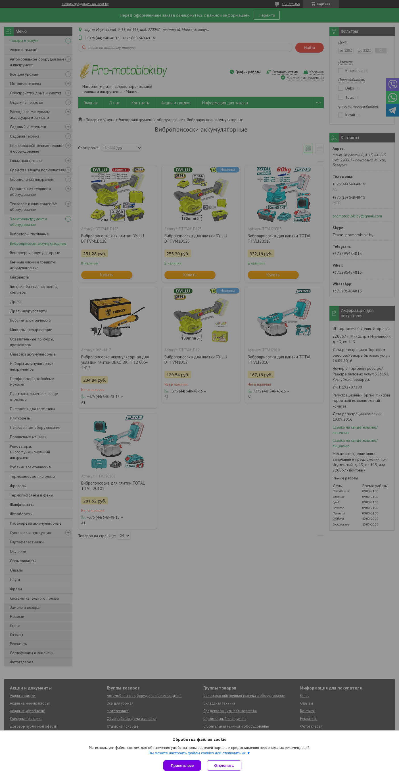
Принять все (182, 765)
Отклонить (224, 765)
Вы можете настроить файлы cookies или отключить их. (198, 753)
